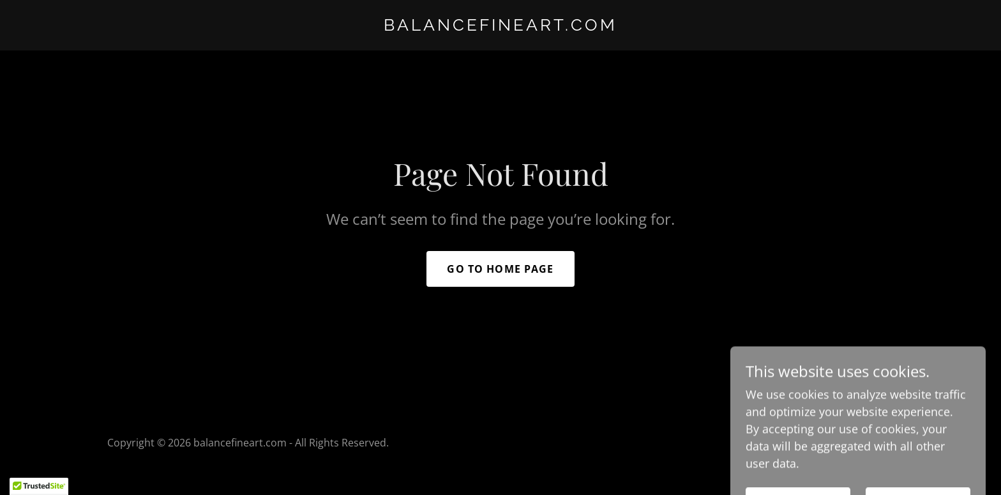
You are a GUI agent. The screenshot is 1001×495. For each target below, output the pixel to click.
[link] (500, 26)
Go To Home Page (500, 269)
